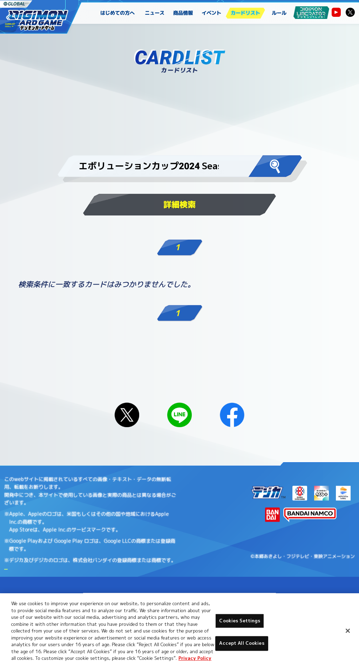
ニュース (155, 12)
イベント (212, 12)
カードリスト (245, 12)
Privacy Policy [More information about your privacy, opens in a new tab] (194, 658)
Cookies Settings (239, 620)
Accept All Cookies (241, 643)
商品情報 (183, 12)
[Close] (347, 630)
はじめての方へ (117, 12)
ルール (279, 12)
